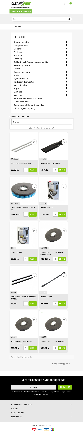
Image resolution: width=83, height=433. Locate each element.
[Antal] (25, 170)
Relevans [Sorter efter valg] (41, 122)
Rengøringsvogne (22, 72)
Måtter (17, 68)
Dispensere (19, 49)
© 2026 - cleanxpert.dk (41, 425)
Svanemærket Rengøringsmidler (29, 105)
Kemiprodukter (21, 45)
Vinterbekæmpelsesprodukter (28, 98)
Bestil (33, 170)
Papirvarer (18, 52)
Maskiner (18, 95)
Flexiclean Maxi (46, 208)
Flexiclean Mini (17, 252)
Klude (16, 75)
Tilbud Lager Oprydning (24, 108)
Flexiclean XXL (46, 297)
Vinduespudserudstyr (24, 82)
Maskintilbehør (21, 85)
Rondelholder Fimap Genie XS (52, 341)
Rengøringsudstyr (22, 65)
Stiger (16, 88)
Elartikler (18, 92)
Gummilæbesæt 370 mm (21, 163)
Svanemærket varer (23, 102)
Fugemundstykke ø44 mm (51, 163)
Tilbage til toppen (61, 363)
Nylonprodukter (21, 78)
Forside (20, 37)
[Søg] (41, 19)
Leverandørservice (21, 11)
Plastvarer (18, 55)
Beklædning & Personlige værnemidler (31, 62)
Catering (18, 59)
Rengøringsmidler (22, 42)
